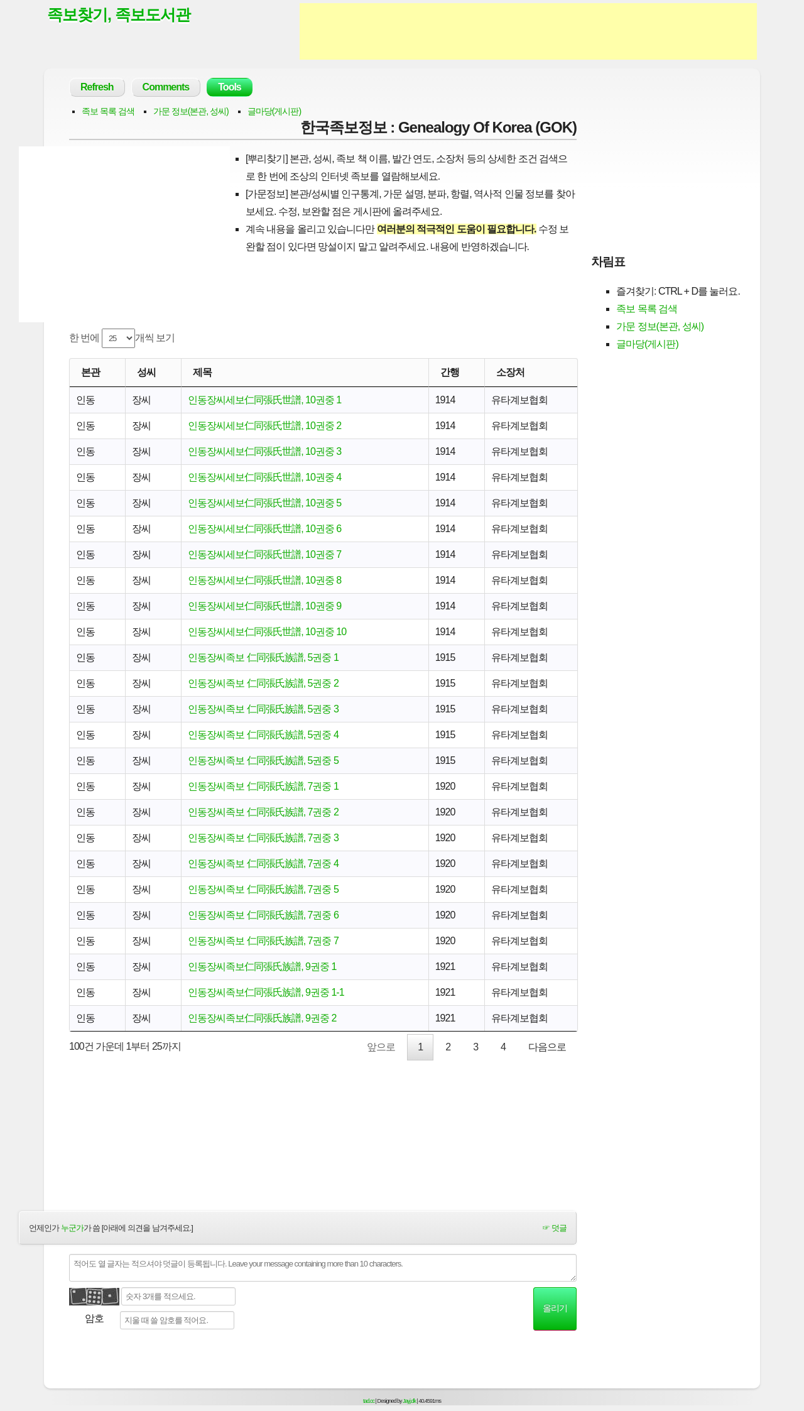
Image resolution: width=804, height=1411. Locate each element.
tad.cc (368, 1401)
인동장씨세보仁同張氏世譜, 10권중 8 (264, 580)
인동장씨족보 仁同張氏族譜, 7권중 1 (263, 786)
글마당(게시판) (274, 111)
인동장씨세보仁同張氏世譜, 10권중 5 (264, 503)
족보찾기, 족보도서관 (118, 14)
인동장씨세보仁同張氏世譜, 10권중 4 (264, 477)
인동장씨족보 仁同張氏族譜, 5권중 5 (263, 760)
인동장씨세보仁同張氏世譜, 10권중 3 (264, 451)
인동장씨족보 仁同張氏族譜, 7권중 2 (263, 812)
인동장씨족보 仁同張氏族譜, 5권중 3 (263, 709)
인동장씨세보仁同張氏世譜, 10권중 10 (267, 631)
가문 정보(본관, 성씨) (191, 111)
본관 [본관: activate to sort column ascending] (90, 372)
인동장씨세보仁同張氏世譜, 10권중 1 (264, 400)
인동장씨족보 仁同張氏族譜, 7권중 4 (263, 863)
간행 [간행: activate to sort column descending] (449, 372)
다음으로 (547, 1047)
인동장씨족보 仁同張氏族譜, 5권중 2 (263, 683)
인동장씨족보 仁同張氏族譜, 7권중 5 (263, 889)
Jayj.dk (409, 1401)
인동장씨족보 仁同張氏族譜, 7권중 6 (263, 915)
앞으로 (381, 1047)
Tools (229, 87)
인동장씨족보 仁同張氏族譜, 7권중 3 (263, 837)
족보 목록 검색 (108, 111)
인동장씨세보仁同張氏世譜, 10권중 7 (264, 554)
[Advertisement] (528, 31)
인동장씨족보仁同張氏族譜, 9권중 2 (262, 1018)
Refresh (97, 87)
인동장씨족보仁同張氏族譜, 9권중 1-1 (266, 992)
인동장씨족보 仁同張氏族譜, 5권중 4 (263, 734)
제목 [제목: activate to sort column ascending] (202, 372)
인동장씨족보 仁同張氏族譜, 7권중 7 (263, 940)
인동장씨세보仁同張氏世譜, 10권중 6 (264, 528)
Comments (166, 87)
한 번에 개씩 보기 (122, 338)
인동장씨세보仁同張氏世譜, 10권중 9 (264, 606)
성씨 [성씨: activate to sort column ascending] (146, 372)
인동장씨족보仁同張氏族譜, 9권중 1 (262, 966)
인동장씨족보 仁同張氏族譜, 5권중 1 (263, 657)
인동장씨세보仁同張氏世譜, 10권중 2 (264, 425)
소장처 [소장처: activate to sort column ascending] (510, 372)
